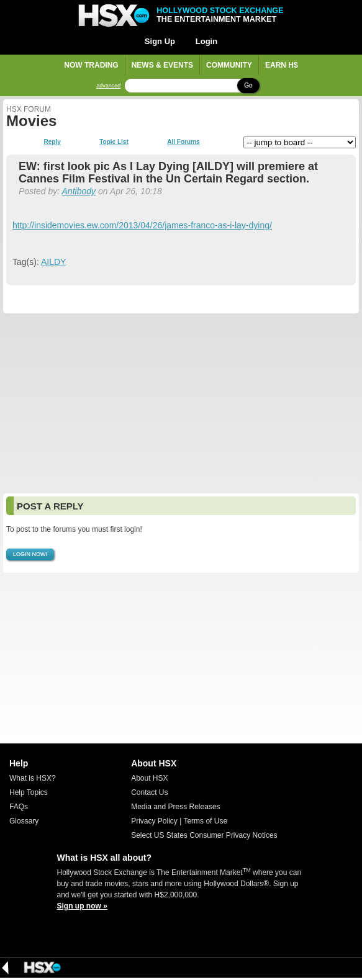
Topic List (113, 142)
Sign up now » (82, 906)
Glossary (23, 821)
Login (206, 41)
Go (248, 85)
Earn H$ (281, 65)
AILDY (53, 262)
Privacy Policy (154, 821)
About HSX (149, 778)
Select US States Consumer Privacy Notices (204, 835)
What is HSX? (32, 778)
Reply (52, 142)
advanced (108, 86)
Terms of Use (205, 821)
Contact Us (149, 792)
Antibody (79, 191)
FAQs (18, 806)
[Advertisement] (181, 403)
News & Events (162, 65)
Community (229, 65)
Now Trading (91, 65)
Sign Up (160, 41)
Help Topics (28, 792)
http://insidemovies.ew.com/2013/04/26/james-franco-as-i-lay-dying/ (142, 225)
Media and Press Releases (175, 806)
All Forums (183, 142)
